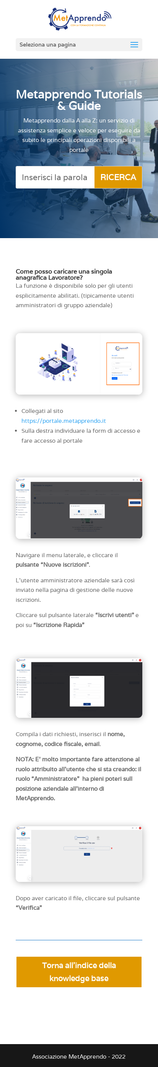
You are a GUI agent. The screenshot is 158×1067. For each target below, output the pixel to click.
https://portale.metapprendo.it (63, 420)
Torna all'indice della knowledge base (79, 972)
